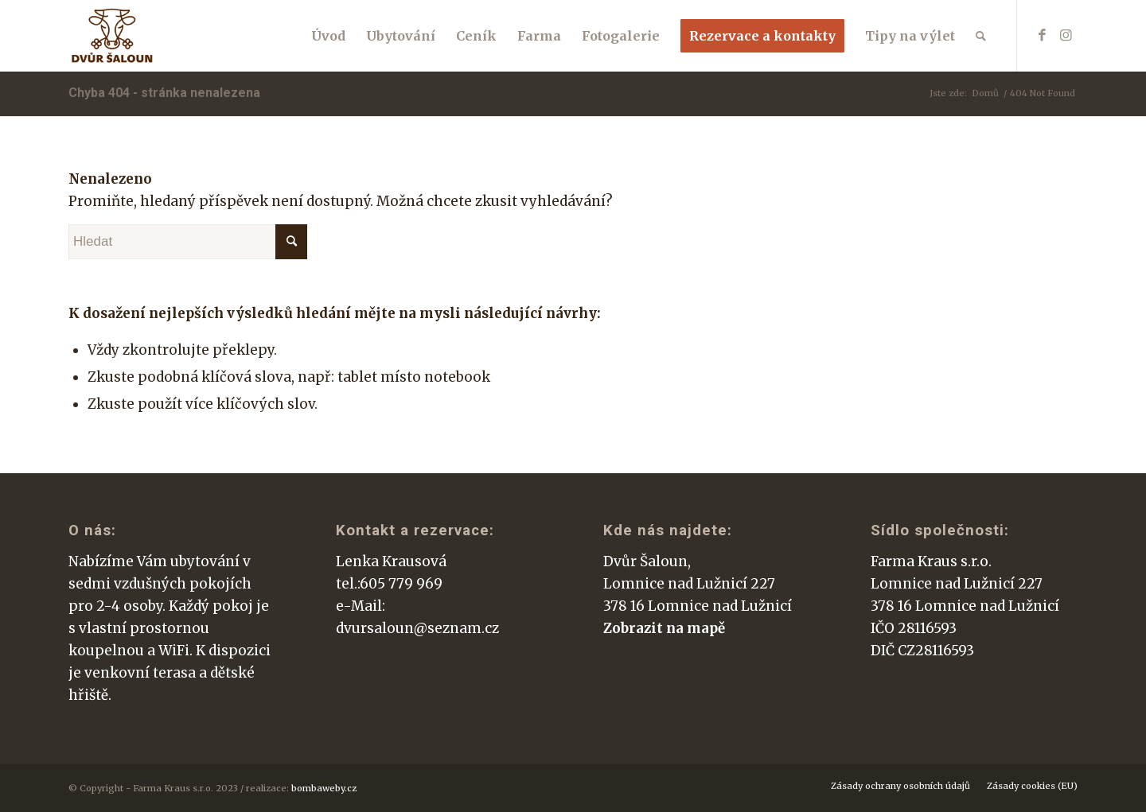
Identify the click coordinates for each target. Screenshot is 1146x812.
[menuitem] (328, 36)
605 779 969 (401, 583)
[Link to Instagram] (1066, 35)
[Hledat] (980, 36)
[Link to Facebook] (1042, 35)
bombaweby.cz (324, 788)
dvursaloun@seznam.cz (417, 628)
